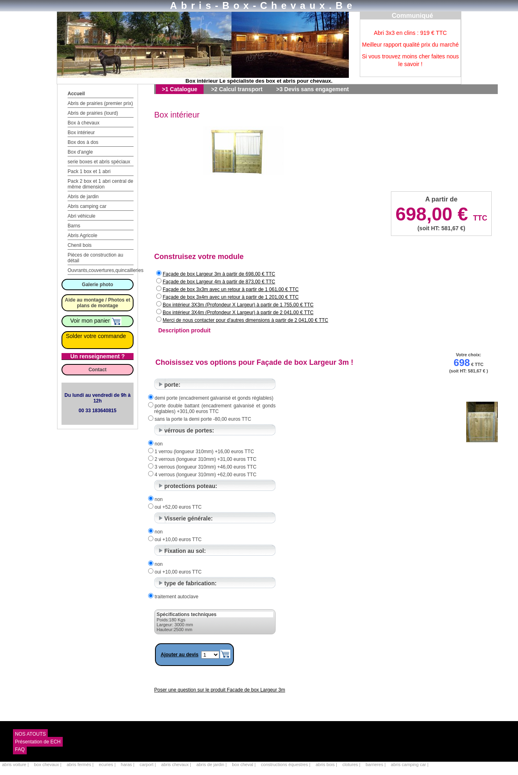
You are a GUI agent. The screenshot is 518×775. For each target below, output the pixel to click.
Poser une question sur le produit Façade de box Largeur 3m (219, 690)
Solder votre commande (96, 336)
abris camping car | (410, 764)
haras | (128, 764)
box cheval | (244, 764)
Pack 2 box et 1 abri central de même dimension (100, 184)
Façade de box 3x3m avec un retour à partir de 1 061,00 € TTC (231, 289)
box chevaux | (48, 764)
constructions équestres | (286, 764)
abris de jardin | (212, 764)
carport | (148, 764)
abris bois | (327, 764)
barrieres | (375, 764)
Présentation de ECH (38, 742)
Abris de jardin (83, 196)
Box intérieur (81, 132)
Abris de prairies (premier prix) (100, 103)
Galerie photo (97, 284)
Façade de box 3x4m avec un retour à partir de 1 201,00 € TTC (231, 297)
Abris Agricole (82, 235)
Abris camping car (87, 206)
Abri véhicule (82, 216)
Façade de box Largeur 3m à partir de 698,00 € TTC (219, 274)
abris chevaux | (176, 764)
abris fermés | (81, 764)
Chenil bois (79, 245)
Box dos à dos (83, 142)
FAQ (20, 749)
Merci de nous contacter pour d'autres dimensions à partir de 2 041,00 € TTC (245, 320)
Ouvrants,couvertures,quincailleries (105, 270)
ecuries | (108, 764)
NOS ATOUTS (30, 734)
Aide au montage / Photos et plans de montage (97, 302)
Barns (74, 226)
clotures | (352, 764)
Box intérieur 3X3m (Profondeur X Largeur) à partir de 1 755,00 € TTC (238, 305)
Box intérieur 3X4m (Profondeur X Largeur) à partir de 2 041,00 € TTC (238, 312)
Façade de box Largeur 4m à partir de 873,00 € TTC (219, 282)
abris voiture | (16, 764)
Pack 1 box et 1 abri (89, 171)
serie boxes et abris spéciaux (99, 162)
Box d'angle (80, 152)
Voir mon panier (96, 320)
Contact (98, 370)
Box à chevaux (84, 123)
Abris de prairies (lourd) (93, 113)
